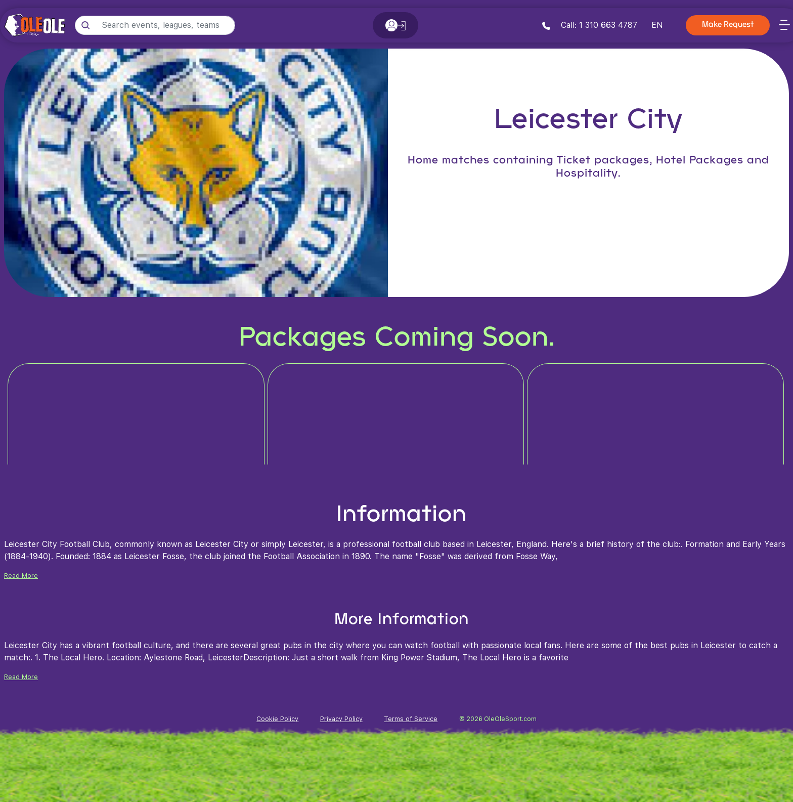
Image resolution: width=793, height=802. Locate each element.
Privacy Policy (341, 719)
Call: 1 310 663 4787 (589, 25)
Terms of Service (410, 719)
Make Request (728, 25)
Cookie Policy (277, 719)
